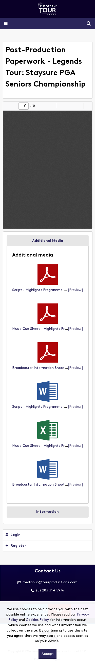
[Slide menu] (5, 23)
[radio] (79, 105)
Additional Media (47, 241)
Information (47, 512)
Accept (48, 654)
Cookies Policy (37, 620)
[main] (47, 298)
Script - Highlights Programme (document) (48, 290)
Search (86, 23)
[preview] (75, 290)
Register (16, 546)
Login (13, 535)
